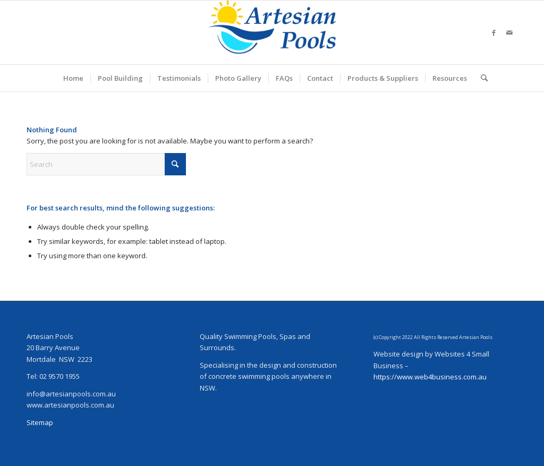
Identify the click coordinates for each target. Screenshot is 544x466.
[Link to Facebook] (494, 32)
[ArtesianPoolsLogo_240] (272, 32)
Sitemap (40, 422)
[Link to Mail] (509, 32)
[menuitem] (73, 78)
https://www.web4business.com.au (430, 377)
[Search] (481, 78)
